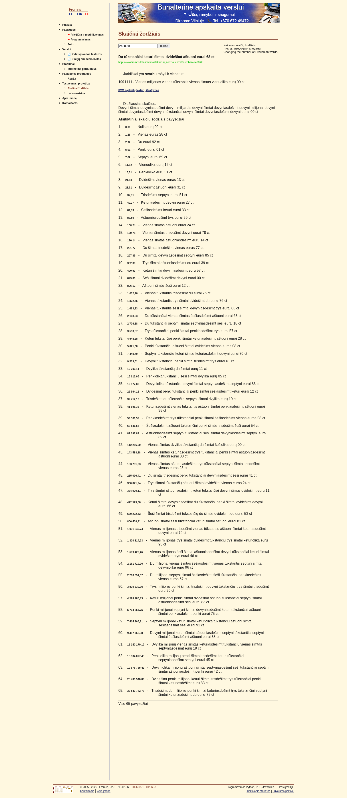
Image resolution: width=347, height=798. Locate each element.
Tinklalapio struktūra (258, 791)
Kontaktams (70, 103)
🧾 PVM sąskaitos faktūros (85, 54)
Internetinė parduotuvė (82, 68)
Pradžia (67, 24)
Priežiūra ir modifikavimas (86, 34)
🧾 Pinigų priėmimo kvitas (84, 59)
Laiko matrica (76, 93)
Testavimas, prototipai (76, 83)
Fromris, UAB (107, 787)
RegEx (72, 78)
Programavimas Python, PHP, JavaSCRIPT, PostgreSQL (260, 787)
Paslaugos (69, 29)
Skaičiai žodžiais (78, 88)
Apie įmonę (69, 98)
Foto (70, 44)
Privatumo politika (283, 791)
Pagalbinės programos (76, 73)
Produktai (68, 64)
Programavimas (79, 39)
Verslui (66, 49)
